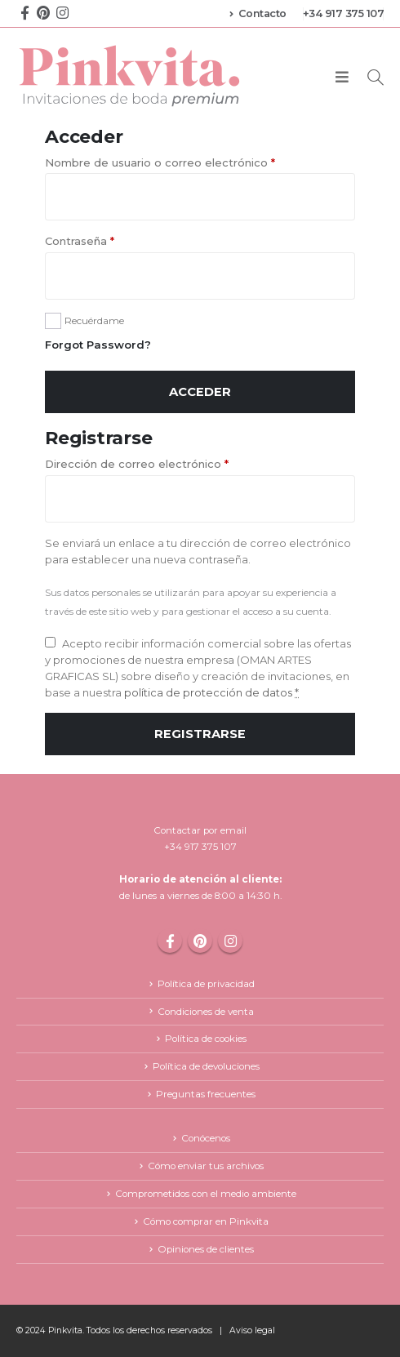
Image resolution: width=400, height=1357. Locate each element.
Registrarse (200, 734)
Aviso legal (252, 1330)
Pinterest (200, 940)
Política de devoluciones (206, 1066)
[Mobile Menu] (342, 77)
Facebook (170, 940)
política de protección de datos (207, 692)
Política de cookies (206, 1038)
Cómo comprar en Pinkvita (206, 1221)
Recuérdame (94, 320)
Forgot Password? (98, 344)
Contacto (258, 13)
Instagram (230, 940)
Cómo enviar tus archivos (206, 1166)
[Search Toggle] (375, 77)
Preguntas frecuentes (206, 1094)
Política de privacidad (206, 984)
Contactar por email (200, 830)
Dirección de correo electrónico (137, 463)
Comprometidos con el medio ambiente (205, 1193)
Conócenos (205, 1138)
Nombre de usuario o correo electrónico (160, 162)
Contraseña (79, 240)
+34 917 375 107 (343, 13)
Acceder (200, 392)
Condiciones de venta (206, 1011)
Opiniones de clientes (206, 1249)
